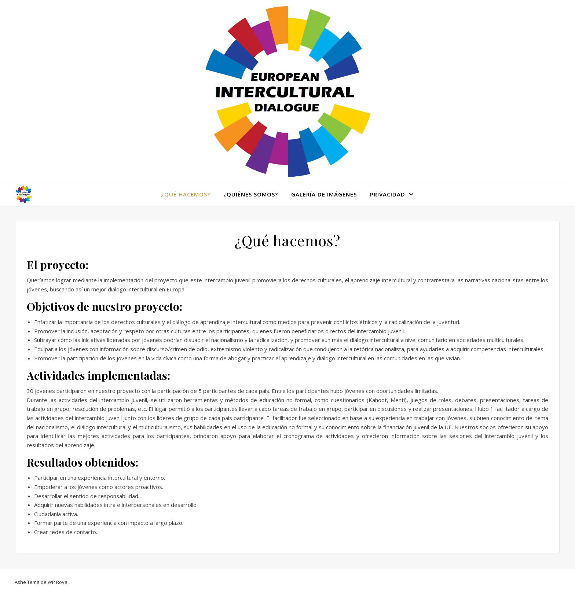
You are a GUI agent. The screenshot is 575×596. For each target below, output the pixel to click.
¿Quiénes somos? (250, 194)
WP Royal (58, 582)
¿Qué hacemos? (185, 194)
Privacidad (387, 194)
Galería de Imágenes (324, 194)
